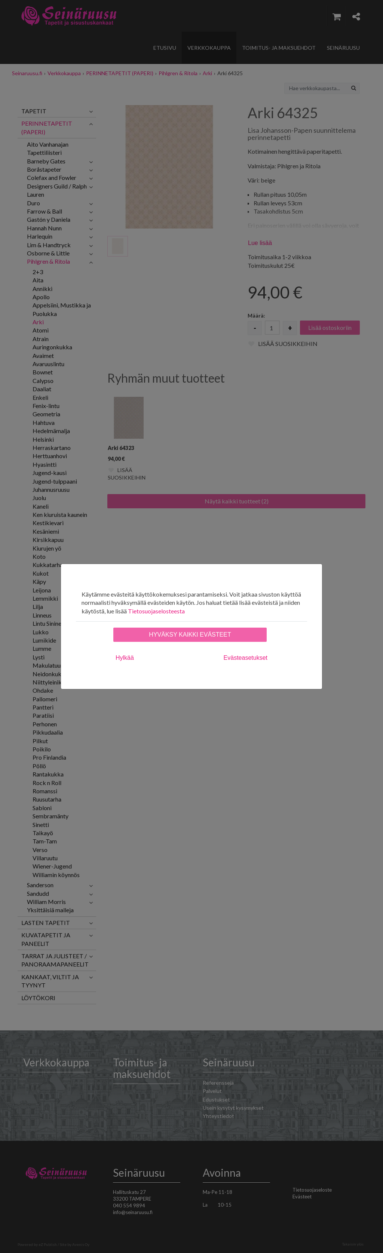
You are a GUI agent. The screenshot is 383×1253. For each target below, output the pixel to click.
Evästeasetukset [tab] (245, 658)
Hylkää (125, 658)
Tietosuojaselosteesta (156, 611)
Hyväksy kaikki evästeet (190, 634)
